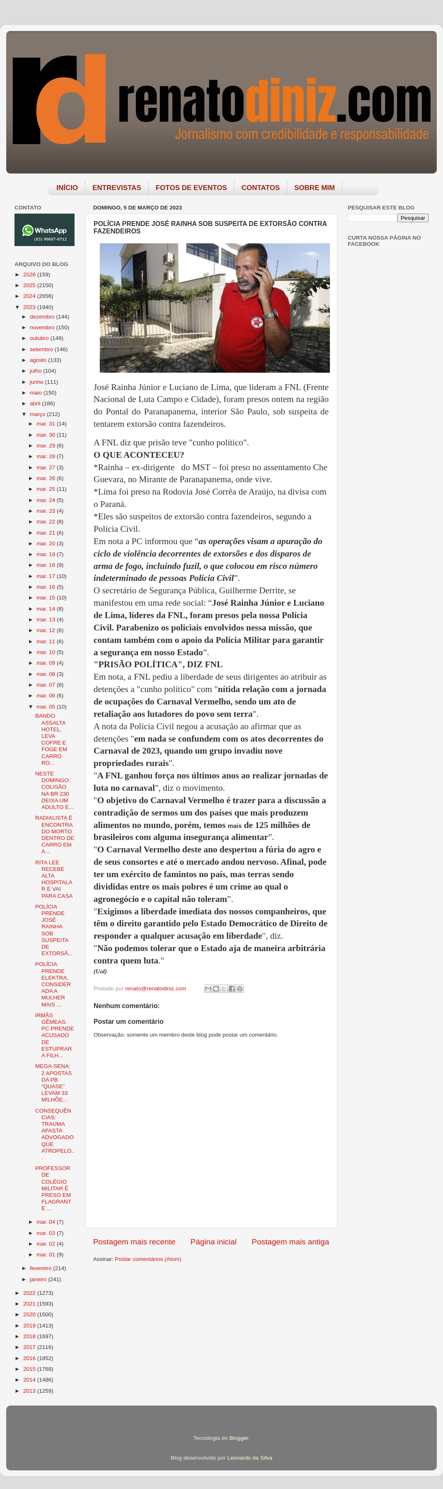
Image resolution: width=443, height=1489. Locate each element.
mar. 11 (46, 641)
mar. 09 (46, 663)
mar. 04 (46, 1222)
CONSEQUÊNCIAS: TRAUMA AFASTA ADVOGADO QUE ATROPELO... (55, 1134)
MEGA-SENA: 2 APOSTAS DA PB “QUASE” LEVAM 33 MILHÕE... (53, 1083)
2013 (30, 1391)
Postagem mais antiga (290, 1241)
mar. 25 (46, 489)
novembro (43, 327)
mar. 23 (46, 511)
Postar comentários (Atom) (148, 1259)
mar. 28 (46, 456)
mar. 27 (46, 467)
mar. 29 (46, 445)
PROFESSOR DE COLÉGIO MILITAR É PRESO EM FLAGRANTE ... (53, 1188)
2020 (30, 1314)
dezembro (43, 317)
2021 (30, 1304)
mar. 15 (46, 598)
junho (37, 382)
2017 (30, 1347)
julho (36, 371)
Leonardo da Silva (249, 1458)
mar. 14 (46, 609)
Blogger (238, 1438)
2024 (30, 296)
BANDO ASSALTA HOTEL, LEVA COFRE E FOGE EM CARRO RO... (51, 739)
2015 (30, 1369)
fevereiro (41, 1268)
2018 (30, 1336)
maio (36, 393)
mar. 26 (46, 478)
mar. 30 (46, 435)
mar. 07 (46, 685)
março (38, 414)
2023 (30, 307)
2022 (30, 1293)
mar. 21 (46, 533)
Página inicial (213, 1241)
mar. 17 (46, 576)
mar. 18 (46, 565)
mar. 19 (46, 554)
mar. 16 (46, 587)
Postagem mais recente (134, 1241)
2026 (30, 274)
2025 (30, 285)
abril (36, 403)
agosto (39, 360)
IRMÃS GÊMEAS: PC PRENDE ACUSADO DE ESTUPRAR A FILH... (54, 1035)
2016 (30, 1358)
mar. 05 (46, 707)
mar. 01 (46, 1254)
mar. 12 (46, 630)
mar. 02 (46, 1244)
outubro (40, 338)
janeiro (39, 1279)
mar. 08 (46, 674)
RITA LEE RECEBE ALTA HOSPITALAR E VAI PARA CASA (54, 879)
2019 (30, 1325)
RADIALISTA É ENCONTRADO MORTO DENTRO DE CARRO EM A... (55, 834)
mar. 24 (46, 500)
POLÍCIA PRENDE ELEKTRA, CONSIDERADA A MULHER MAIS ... (53, 984)
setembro (42, 349)
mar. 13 (46, 619)
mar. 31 (46, 424)
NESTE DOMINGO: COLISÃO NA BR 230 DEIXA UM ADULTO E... (54, 790)
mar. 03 (46, 1233)
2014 (30, 1380)
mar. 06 (46, 695)
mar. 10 (46, 652)
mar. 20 (46, 543)
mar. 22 (46, 522)
